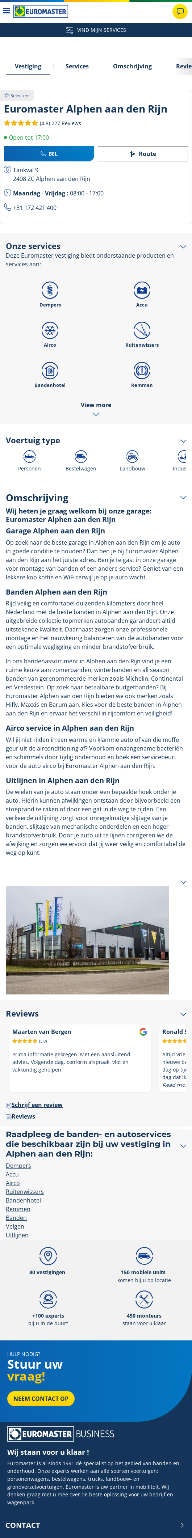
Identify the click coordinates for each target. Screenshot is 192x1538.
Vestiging (28, 66)
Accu (142, 292)
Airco (50, 332)
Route (143, 154)
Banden (16, 1218)
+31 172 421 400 (35, 208)
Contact (95, 1525)
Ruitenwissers (142, 332)
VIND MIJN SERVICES (96, 29)
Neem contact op (40, 1399)
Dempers (50, 292)
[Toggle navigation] (6, 11)
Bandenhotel (50, 372)
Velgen (15, 1226)
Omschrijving (132, 66)
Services (77, 66)
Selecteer (17, 95)
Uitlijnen (17, 1235)
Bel (49, 153)
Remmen (142, 372)
